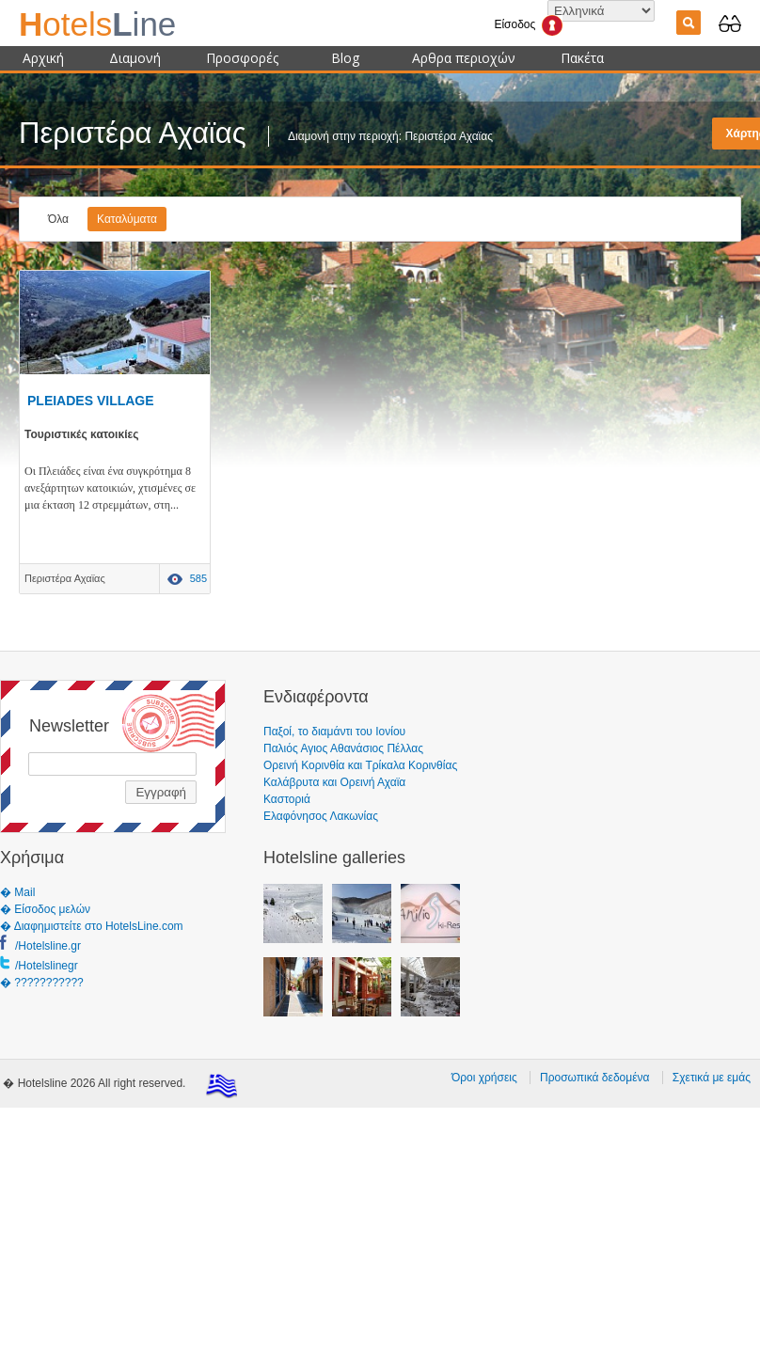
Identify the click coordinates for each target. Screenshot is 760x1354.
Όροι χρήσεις (484, 1077)
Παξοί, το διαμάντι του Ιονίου (334, 731)
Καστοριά (286, 799)
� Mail (17, 892)
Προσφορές (242, 58)
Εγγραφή (160, 792)
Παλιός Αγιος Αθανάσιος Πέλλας (343, 748)
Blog (345, 58)
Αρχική (43, 58)
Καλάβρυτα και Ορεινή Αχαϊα (334, 782)
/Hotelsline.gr (48, 946)
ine (97, 24)
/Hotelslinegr (46, 965)
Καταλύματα (127, 219)
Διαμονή (135, 58)
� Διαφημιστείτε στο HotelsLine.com (91, 926)
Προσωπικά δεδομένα (594, 1077)
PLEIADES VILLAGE (90, 400)
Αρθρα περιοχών (463, 58)
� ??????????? (42, 982)
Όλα (58, 219)
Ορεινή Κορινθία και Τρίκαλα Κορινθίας (360, 765)
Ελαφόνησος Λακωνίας (320, 816)
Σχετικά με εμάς (712, 1077)
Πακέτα (582, 58)
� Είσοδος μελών (45, 909)
